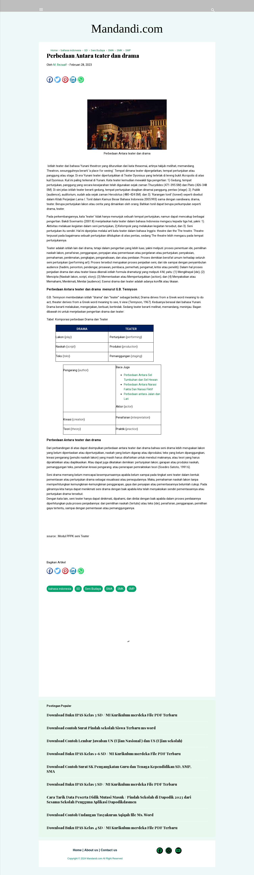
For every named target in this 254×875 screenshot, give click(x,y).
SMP (132, 589)
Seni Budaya (93, 589)
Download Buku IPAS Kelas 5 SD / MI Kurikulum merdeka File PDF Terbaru (112, 784)
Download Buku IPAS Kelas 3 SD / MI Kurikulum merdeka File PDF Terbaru (112, 715)
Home (77, 850)
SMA (109, 589)
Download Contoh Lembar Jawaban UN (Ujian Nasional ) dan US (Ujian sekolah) (114, 740)
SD (78, 589)
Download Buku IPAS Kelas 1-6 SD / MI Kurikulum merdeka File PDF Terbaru (114, 753)
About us (91, 850)
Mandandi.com (127, 28)
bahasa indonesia (59, 589)
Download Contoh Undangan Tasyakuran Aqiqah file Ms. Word (100, 814)
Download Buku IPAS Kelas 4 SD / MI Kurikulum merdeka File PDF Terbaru (112, 827)
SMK (120, 589)
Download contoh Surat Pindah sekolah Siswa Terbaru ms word (101, 728)
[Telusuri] (213, 11)
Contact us (109, 850)
